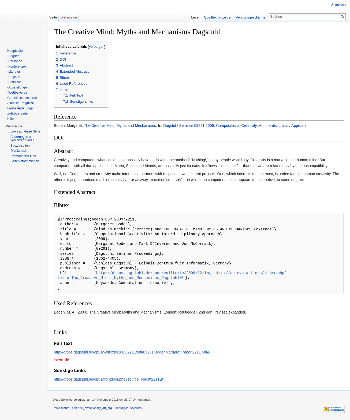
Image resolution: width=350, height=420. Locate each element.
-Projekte (13, 77)
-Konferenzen (17, 66)
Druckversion (19, 151)
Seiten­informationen (24, 161)
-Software (14, 82)
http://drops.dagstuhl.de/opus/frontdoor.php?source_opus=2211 (106, 379)
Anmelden (338, 4)
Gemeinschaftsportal (22, 98)
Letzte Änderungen (20, 108)
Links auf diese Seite (25, 131)
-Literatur (13, 71)
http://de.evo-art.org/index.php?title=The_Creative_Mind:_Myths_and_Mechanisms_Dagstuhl (172, 275)
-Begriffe (13, 56)
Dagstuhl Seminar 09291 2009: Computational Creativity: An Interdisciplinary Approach (235, 125)
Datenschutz (61, 408)
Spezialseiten (19, 146)
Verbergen (96, 47)
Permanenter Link (23, 156)
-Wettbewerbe (17, 92)
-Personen (14, 61)
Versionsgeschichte (250, 17)
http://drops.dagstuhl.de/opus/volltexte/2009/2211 (151, 272)
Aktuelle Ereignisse (21, 103)
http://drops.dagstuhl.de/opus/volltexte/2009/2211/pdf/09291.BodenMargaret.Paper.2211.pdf (130, 352)
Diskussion (68, 17)
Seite (53, 17)
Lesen (195, 17)
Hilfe (10, 119)
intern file (61, 360)
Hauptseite (15, 51)
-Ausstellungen (17, 87)
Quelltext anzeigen (218, 17)
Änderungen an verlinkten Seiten (22, 138)
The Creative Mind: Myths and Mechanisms (120, 125)
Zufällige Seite (17, 113)
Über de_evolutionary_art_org (92, 408)
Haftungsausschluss (128, 408)
